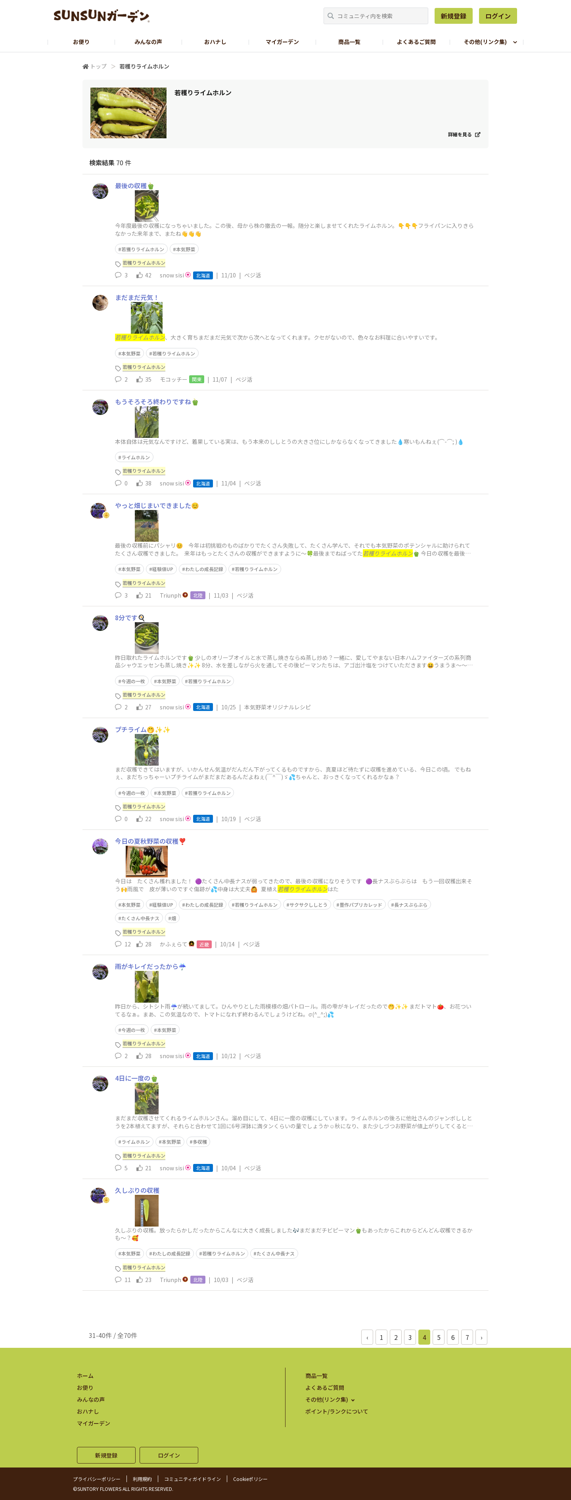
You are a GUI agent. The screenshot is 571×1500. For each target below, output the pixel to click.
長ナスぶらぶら (410, 904)
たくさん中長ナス (140, 918)
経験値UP (162, 569)
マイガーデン (282, 42)
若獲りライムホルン (142, 249)
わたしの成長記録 (204, 569)
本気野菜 (185, 249)
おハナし (215, 42)
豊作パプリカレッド (360, 904)
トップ (98, 66)
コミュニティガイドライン (192, 1478)
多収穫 (200, 1141)
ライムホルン (135, 457)
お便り (81, 42)
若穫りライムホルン (173, 353)
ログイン (498, 16)
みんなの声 (148, 42)
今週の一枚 (133, 681)
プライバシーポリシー (97, 1478)
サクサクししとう (308, 904)
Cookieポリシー (250, 1478)
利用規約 (142, 1478)
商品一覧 (349, 42)
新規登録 (453, 16)
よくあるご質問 (416, 42)
